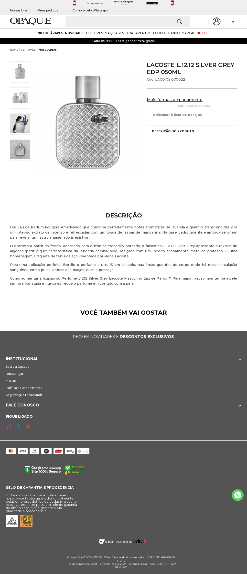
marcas (188, 33)
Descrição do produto (170, 131)
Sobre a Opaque (18, 366)
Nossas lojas (19, 10)
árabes (56, 33)
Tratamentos (139, 33)
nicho (43, 33)
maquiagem (115, 33)
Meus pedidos (47, 10)
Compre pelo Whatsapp (87, 10)
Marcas (11, 381)
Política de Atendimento (24, 388)
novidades (74, 33)
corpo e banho (166, 33)
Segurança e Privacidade (24, 395)
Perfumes (94, 33)
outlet (203, 33)
